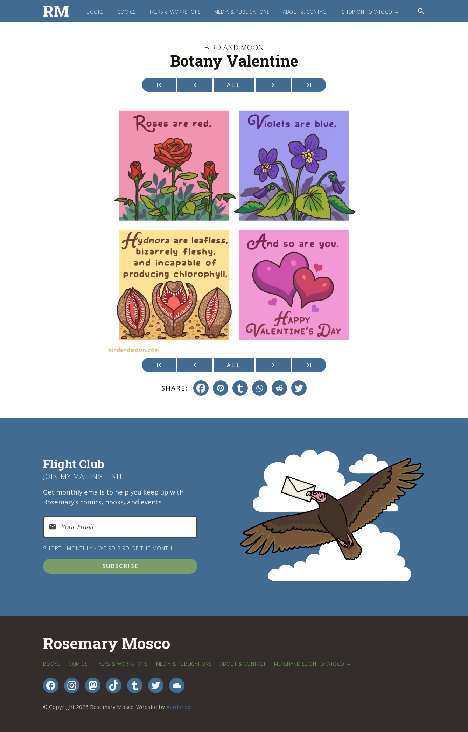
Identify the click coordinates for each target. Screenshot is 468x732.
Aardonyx (178, 706)
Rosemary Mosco (106, 643)
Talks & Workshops (175, 11)
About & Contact (306, 11)
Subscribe (120, 566)
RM (56, 11)
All (234, 85)
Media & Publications (242, 11)
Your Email (77, 526)
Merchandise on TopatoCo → (312, 664)
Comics (126, 11)
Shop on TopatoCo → (370, 11)
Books (95, 11)
